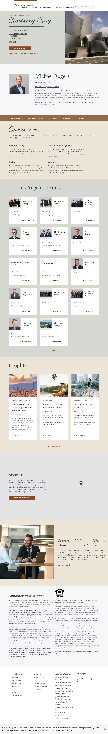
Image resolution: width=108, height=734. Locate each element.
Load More (53, 446)
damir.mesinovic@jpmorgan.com (51, 275)
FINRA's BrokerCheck (27, 597)
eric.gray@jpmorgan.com (80, 306)
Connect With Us (39, 677)
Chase (36, 692)
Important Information (75, 651)
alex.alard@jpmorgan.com (18, 275)
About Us (60, 7)
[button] (105, 729)
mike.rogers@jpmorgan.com (47, 87)
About (67, 118)
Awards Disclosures (61, 718)
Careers (89, 2)
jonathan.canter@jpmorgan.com (20, 336)
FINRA (62, 637)
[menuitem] (36, 8)
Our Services (15, 118)
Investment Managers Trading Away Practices (63, 698)
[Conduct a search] (81, 7)
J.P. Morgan (37, 689)
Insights (54, 118)
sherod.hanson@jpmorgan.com (20, 245)
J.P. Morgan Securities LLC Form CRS (26, 604)
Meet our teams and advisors (22, 53)
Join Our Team (17, 695)
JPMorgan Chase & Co (41, 686)
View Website (26, 220)
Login (93, 2)
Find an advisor (21, 498)
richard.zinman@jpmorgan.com (51, 245)
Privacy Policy (66, 730)
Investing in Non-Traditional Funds (64, 708)
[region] (81, 486)
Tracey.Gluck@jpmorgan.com (19, 215)
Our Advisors (16, 680)
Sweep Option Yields (62, 688)
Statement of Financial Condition (62, 678)
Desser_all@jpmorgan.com (49, 215)
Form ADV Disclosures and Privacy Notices (64, 693)
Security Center (60, 712)
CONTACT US (19, 48)
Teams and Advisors (35, 118)
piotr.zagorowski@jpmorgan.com (20, 306)
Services (26, 7)
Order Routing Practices (63, 685)
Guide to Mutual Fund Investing (62, 703)
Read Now (16, 436)
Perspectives (48, 7)
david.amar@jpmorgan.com (50, 336)
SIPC (68, 637)
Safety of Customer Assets (63, 682)
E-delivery (58, 715)
